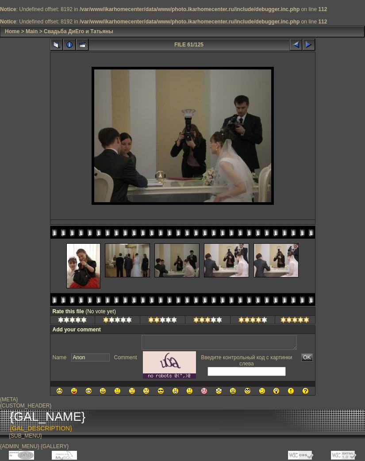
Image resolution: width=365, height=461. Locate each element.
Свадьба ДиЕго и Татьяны (78, 31)
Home (12, 31)
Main (32, 31)
